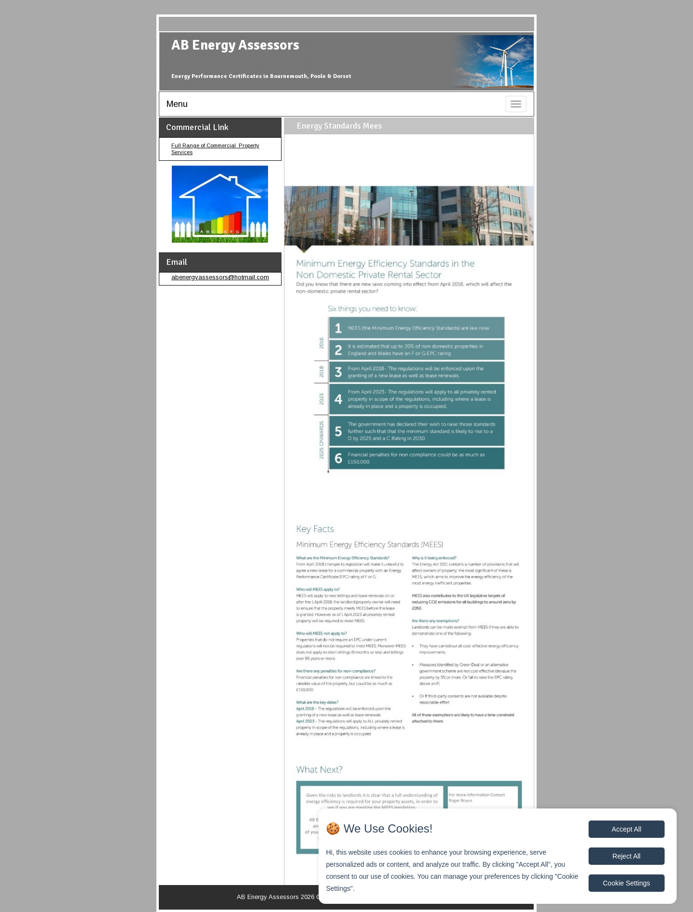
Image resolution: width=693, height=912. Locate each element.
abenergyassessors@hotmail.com (220, 277)
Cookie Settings (626, 883)
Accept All (626, 829)
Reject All (627, 856)
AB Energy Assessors (235, 45)
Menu (177, 104)
